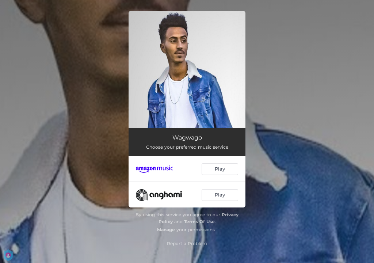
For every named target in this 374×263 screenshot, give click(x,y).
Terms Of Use (199, 221)
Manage (166, 229)
